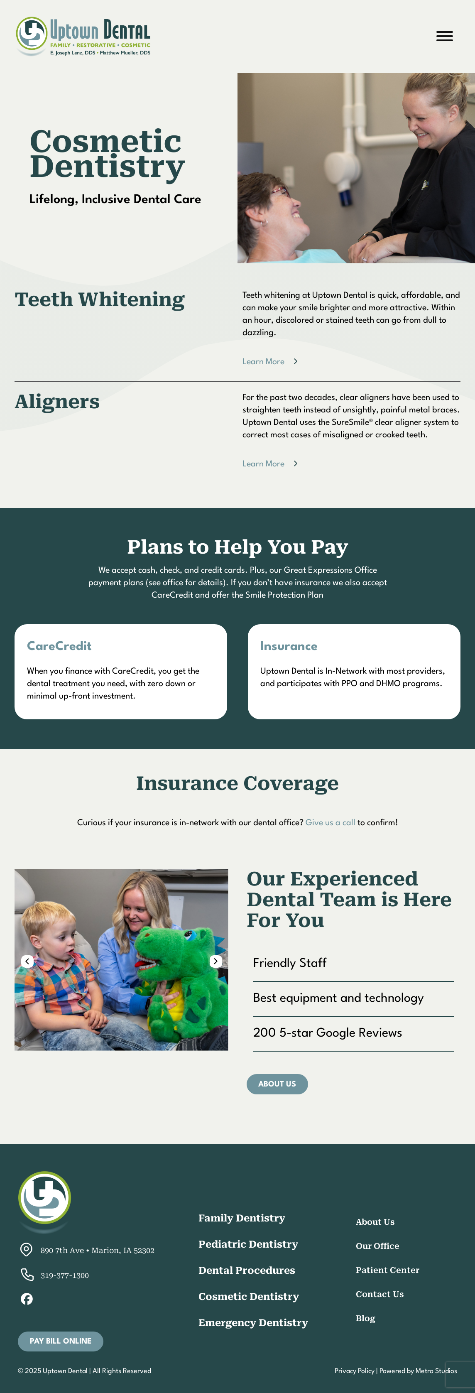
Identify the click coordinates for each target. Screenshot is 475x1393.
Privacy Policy (355, 1371)
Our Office (377, 1246)
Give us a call (330, 823)
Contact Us (380, 1294)
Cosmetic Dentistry (248, 1296)
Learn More (263, 362)
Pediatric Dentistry (248, 1244)
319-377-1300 (53, 1275)
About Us (277, 1084)
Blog (365, 1318)
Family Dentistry (241, 1218)
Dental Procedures (246, 1270)
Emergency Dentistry (253, 1323)
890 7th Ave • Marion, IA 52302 (86, 1250)
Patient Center (387, 1270)
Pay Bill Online (61, 1341)
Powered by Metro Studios (418, 1371)
